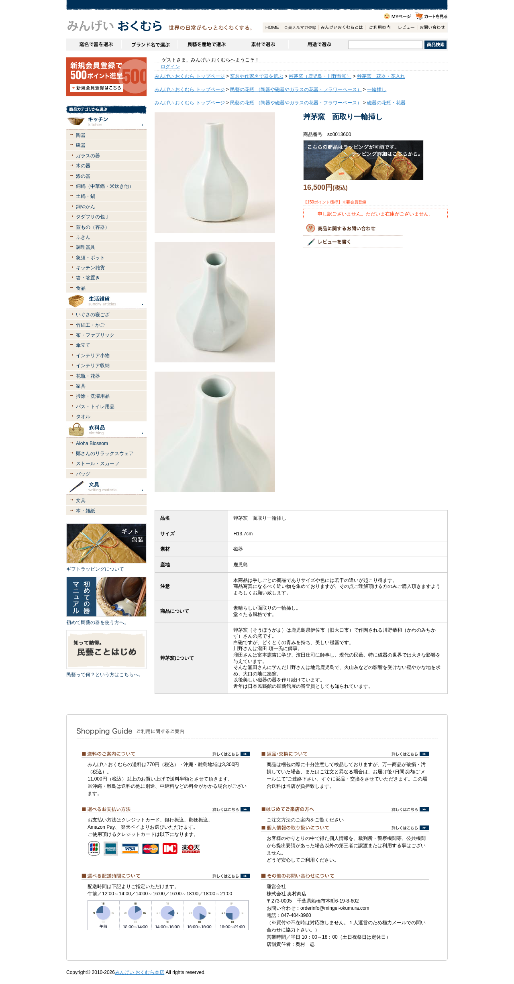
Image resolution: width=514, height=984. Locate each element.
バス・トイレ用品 (95, 406)
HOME (272, 27)
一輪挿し (376, 89)
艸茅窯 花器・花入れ (381, 76)
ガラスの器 (88, 156)
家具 (81, 386)
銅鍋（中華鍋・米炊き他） (105, 186)
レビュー (406, 27)
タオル (83, 416)
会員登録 (299, 27)
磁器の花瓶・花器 (386, 103)
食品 (81, 288)
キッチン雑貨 (90, 267)
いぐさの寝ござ (93, 314)
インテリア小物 (93, 355)
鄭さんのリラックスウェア (105, 453)
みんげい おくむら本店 (139, 972)
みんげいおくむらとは (341, 27)
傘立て (83, 345)
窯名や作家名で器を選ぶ (93, 45)
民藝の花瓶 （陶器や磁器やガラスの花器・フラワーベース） (295, 89)
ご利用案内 (380, 27)
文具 (81, 500)
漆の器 (83, 176)
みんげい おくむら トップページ (190, 76)
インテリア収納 (93, 365)
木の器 (83, 166)
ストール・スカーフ (97, 463)
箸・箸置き (88, 278)
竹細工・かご (90, 325)
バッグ (83, 474)
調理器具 (85, 247)
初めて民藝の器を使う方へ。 (97, 622)
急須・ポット (90, 257)
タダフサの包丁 (93, 217)
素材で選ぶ (260, 45)
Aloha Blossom (92, 443)
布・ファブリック (95, 335)
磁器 (81, 145)
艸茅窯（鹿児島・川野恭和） (320, 76)
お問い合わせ (432, 27)
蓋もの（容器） (93, 227)
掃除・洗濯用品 (93, 396)
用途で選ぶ (318, 45)
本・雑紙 (85, 511)
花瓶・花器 (88, 376)
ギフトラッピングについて (95, 569)
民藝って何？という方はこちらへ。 (104, 674)
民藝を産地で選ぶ (205, 45)
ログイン (170, 66)
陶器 (81, 135)
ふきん (83, 237)
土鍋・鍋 (85, 196)
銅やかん (85, 206)
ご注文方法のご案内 (288, 820)
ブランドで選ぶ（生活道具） (149, 45)
